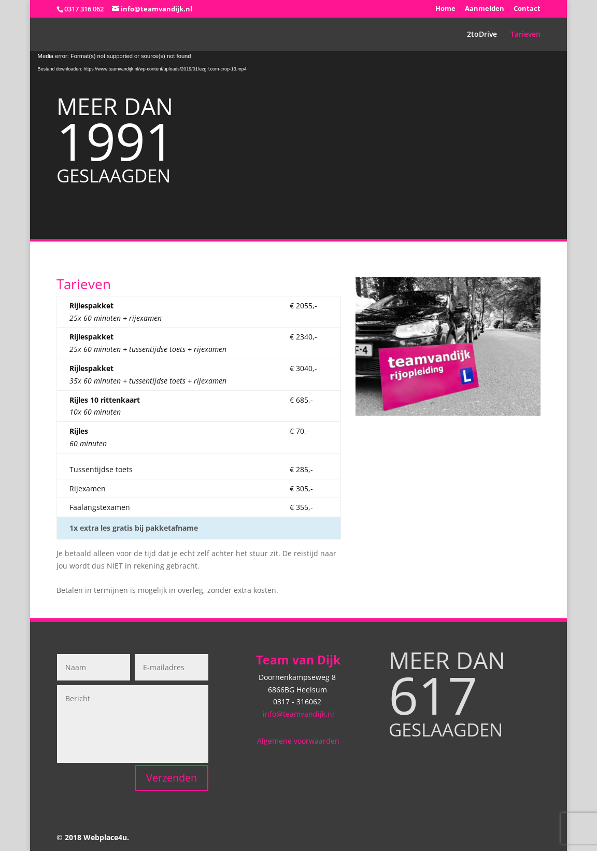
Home (445, 9)
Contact (527, 9)
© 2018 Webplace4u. (92, 837)
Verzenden (171, 778)
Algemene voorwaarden (298, 741)
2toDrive (482, 35)
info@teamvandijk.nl (298, 714)
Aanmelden (484, 9)
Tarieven (525, 35)
